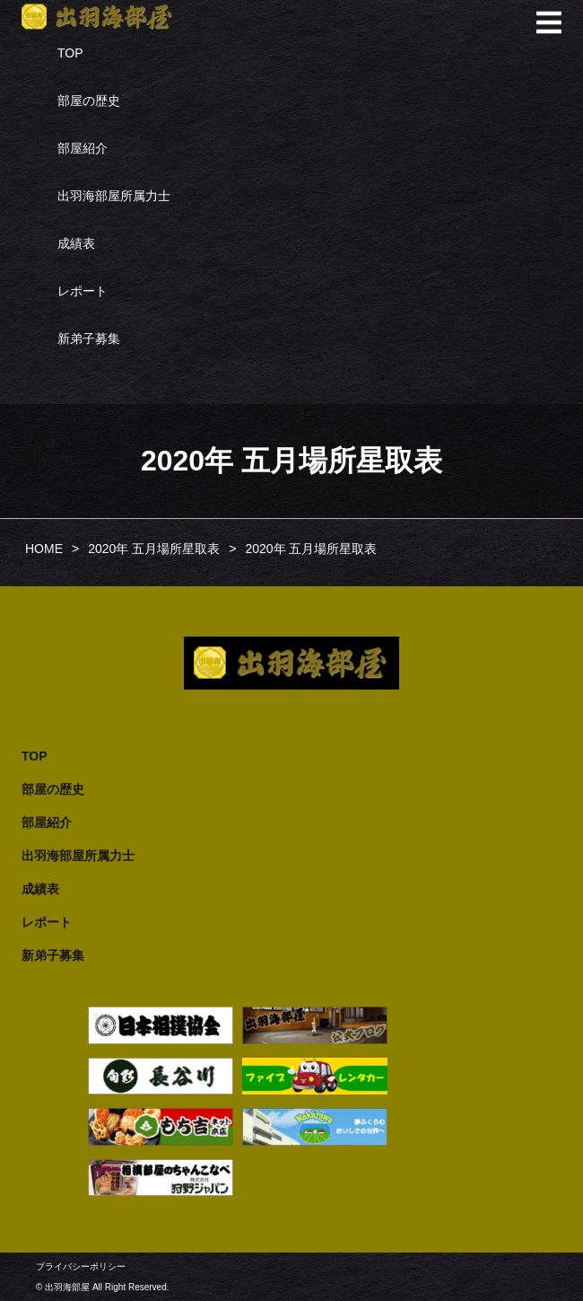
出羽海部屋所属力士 (113, 196)
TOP (70, 53)
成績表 (76, 243)
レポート (82, 291)
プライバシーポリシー (81, 1266)
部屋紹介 (82, 148)
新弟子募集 (88, 338)
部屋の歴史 (88, 100)
